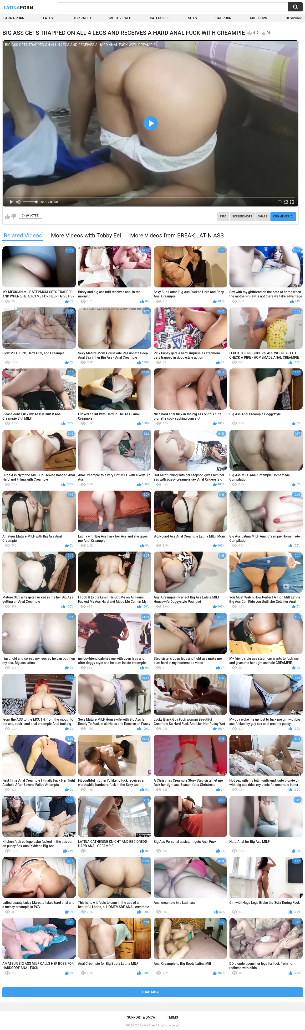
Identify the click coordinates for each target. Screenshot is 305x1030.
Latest (49, 18)
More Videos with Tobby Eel (86, 235)
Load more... (152, 992)
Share (262, 216)
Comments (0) (283, 216)
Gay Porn (223, 18)
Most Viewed (120, 18)
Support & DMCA (141, 1017)
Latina (18, 7)
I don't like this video (13, 216)
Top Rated (82, 18)
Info (223, 216)
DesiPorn (294, 18)
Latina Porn (14, 18)
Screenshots (242, 216)
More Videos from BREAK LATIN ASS (177, 235)
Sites (192, 18)
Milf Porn (258, 18)
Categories (159, 18)
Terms (172, 1017)
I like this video (7, 216)
